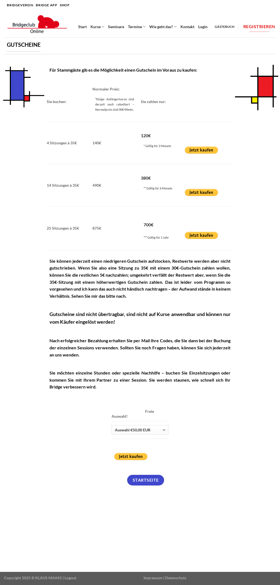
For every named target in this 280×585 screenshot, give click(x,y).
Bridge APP (46, 5)
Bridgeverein (20, 5)
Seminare (116, 26)
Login (203, 26)
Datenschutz (175, 577)
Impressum (153, 577)
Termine (136, 26)
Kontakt (187, 26)
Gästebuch (224, 27)
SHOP (64, 5)
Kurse (97, 26)
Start (82, 26)
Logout (70, 577)
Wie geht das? (162, 26)
